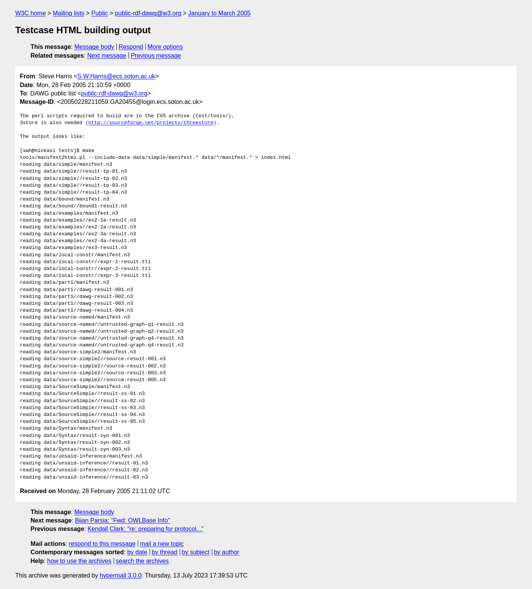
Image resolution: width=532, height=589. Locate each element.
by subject (195, 552)
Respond (131, 47)
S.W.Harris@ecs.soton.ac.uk (116, 76)
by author (226, 552)
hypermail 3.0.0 (120, 575)
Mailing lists (68, 13)
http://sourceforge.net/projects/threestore (150, 123)
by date (137, 552)
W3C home (30, 13)
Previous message (156, 55)
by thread (164, 552)
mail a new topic (162, 543)
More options (165, 47)
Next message (106, 55)
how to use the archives (79, 561)
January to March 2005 (219, 13)
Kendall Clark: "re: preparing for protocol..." (145, 529)
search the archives (142, 561)
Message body (94, 47)
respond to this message (102, 543)
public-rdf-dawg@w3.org (148, 13)
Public (99, 13)
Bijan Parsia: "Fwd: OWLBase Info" (122, 520)
